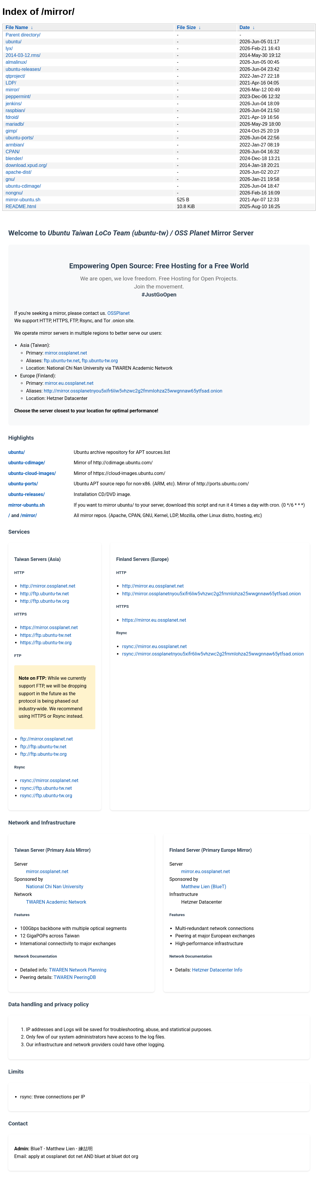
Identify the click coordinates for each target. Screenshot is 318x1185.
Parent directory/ (23, 34)
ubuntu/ (13, 41)
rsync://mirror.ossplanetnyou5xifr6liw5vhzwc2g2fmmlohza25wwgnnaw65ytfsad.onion (213, 654)
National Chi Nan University (54, 886)
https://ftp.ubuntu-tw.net (45, 635)
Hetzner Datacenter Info (217, 970)
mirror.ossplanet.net (66, 353)
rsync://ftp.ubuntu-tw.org (46, 795)
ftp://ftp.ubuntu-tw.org (43, 754)
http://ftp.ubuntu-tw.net (44, 594)
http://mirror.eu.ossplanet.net (153, 586)
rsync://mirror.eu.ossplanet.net (154, 646)
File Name (17, 27)
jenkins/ (14, 103)
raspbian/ (15, 110)
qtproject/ (15, 76)
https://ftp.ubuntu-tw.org (46, 642)
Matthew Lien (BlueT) (203, 886)
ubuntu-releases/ (23, 69)
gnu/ (10, 179)
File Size (186, 27)
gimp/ (11, 130)
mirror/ (12, 89)
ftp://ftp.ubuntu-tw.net (43, 746)
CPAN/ (13, 151)
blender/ (14, 158)
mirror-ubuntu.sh (23, 199)
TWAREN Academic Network (56, 902)
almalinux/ (16, 62)
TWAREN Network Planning (77, 970)
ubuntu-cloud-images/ (32, 473)
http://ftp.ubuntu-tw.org (44, 601)
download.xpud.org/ (26, 165)
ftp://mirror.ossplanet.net (46, 739)
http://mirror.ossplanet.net (48, 586)
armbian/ (15, 144)
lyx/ (9, 48)
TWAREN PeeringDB (75, 977)
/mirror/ (28, 515)
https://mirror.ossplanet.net (49, 627)
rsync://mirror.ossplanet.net (49, 780)
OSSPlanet (118, 313)
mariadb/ (15, 124)
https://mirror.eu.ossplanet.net (154, 620)
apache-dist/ (18, 172)
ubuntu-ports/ (19, 137)
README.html (21, 206)
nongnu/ (14, 192)
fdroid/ (12, 117)
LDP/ (11, 82)
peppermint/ (18, 96)
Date (245, 27)
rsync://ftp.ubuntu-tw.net (46, 788)
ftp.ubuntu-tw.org (100, 360)
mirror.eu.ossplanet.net (69, 383)
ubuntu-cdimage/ (23, 186)
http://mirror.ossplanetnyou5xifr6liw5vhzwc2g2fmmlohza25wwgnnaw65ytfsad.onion (133, 391)
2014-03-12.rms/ (23, 55)
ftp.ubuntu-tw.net (62, 360)
